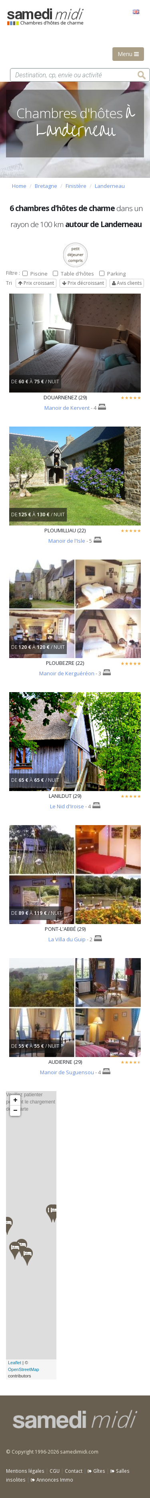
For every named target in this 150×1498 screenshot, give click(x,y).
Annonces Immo (52, 1479)
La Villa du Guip (67, 939)
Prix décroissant (83, 283)
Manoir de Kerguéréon (66, 673)
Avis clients (127, 283)
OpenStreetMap (23, 1369)
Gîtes (96, 1471)
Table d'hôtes (73, 273)
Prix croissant (36, 283)
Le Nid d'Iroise (67, 806)
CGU (55, 1471)
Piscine (35, 273)
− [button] (15, 1110)
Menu (128, 54)
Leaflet (14, 1362)
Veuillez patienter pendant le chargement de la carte (30, 1235)
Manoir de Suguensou (67, 1072)
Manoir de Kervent (67, 407)
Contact (73, 1471)
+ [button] (15, 1100)
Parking (112, 273)
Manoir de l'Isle (66, 540)
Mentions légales (25, 1471)
